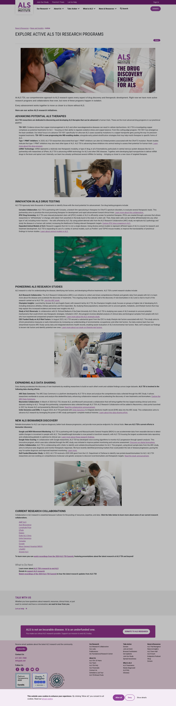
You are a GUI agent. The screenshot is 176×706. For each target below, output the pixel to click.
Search (124, 9)
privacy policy (47, 699)
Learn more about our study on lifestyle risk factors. (82, 327)
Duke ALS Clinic (25, 536)
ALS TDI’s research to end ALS (45, 568)
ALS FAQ (126, 670)
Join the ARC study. (52, 300)
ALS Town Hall (152, 651)
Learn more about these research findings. (78, 437)
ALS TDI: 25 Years (95, 661)
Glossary (126, 673)
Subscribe (21, 649)
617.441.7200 (20, 658)
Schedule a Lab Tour (96, 673)
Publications (93, 651)
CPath (21, 530)
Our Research (42, 9)
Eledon (21, 533)
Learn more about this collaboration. (129, 212)
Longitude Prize (25, 527)
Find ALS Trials (58, 2)
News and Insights (37, 28)
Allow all (119, 698)
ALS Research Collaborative (99, 647)
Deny (130, 698)
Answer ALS (23, 552)
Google (21, 544)
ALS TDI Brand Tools (96, 675)
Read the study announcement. (137, 456)
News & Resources (106, 9)
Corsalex (22, 541)
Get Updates (127, 654)
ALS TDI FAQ (93, 665)
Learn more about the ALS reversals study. (83, 317)
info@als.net (20, 661)
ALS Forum (151, 654)
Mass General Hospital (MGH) (31, 546)
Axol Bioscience (25, 525)
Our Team (92, 663)
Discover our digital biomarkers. (142, 442)
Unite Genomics (78, 410)
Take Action (72, 9)
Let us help (21, 609)
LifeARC (22, 549)
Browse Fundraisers (130, 651)
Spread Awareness (129, 659)
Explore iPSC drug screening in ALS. (116, 223)
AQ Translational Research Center (101, 654)
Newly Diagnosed (129, 668)
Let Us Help (72, 2)
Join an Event (128, 649)
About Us (58, 9)
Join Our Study (43, 2)
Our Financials (94, 668)
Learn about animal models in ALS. (54, 231)
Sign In (156, 2)
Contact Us (93, 670)
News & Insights (153, 649)
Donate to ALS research (136, 631)
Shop (149, 659)
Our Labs (92, 649)
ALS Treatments (128, 665)
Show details (142, 698)
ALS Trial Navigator (154, 647)
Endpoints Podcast (154, 656)
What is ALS (88, 9)
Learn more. (72, 450)
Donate (156, 9)
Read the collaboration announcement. (80, 407)
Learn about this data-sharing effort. (113, 413)
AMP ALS (22, 522)
